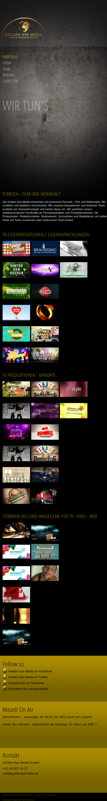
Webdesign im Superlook (12, 800)
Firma (7, 62)
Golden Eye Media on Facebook (30, 671)
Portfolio (10, 56)
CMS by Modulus (28, 800)
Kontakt (9, 75)
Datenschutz (52, 795)
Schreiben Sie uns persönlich (28, 688)
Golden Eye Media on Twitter (28, 677)
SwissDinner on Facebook (26, 683)
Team (6, 69)
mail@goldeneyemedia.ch (20, 773)
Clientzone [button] (11, 81)
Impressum (39, 795)
